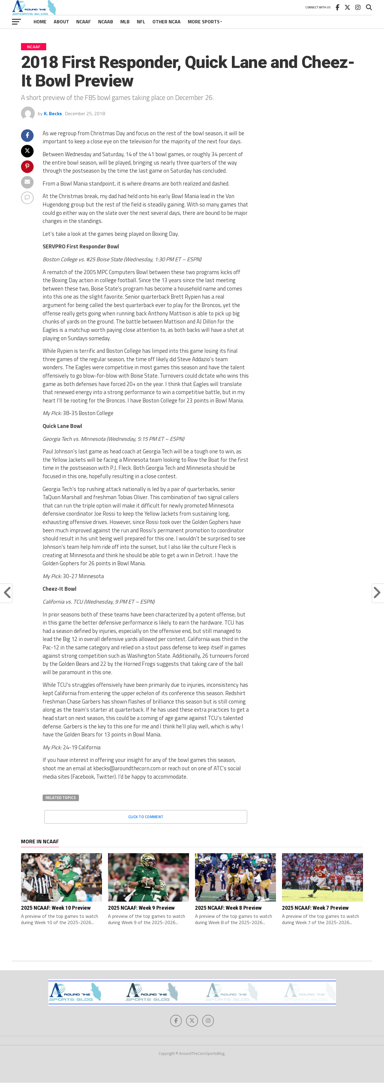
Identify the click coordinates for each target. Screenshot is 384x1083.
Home (40, 21)
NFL (141, 21)
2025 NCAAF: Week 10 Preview (56, 907)
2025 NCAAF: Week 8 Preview (228, 907)
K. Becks (53, 113)
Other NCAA (166, 21)
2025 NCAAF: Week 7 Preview (315, 907)
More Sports (204, 21)
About (61, 21)
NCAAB (105, 21)
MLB (125, 21)
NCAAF (83, 21)
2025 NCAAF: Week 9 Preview (141, 907)
